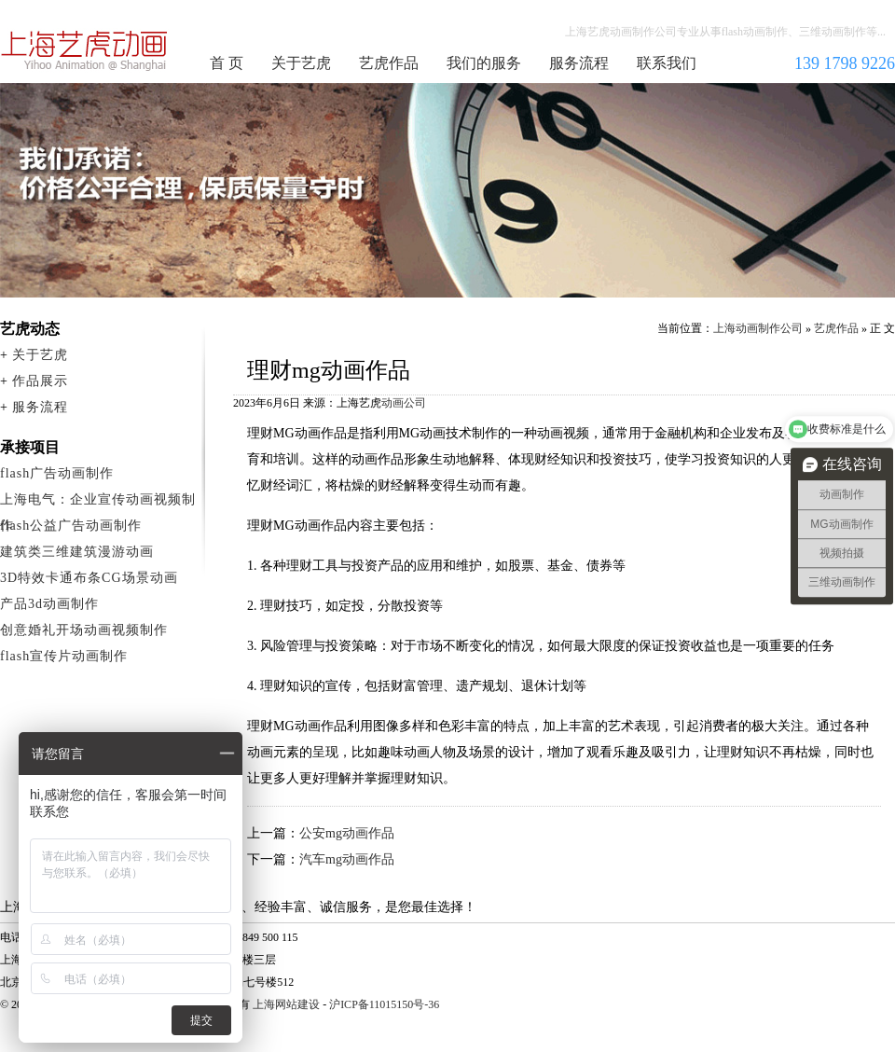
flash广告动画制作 (57, 473)
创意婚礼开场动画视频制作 (84, 630)
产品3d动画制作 (49, 604)
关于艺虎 (301, 63)
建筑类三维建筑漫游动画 (77, 552)
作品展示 (40, 381)
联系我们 (666, 63)
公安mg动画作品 (346, 833)
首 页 (226, 63)
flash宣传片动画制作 (64, 656)
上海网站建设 (286, 1004)
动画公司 (403, 402)
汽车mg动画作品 (346, 859)
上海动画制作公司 (85, 50)
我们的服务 (484, 63)
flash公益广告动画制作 (71, 526)
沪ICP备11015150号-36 (384, 1004)
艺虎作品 (389, 63)
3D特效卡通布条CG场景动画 (89, 578)
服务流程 (579, 63)
